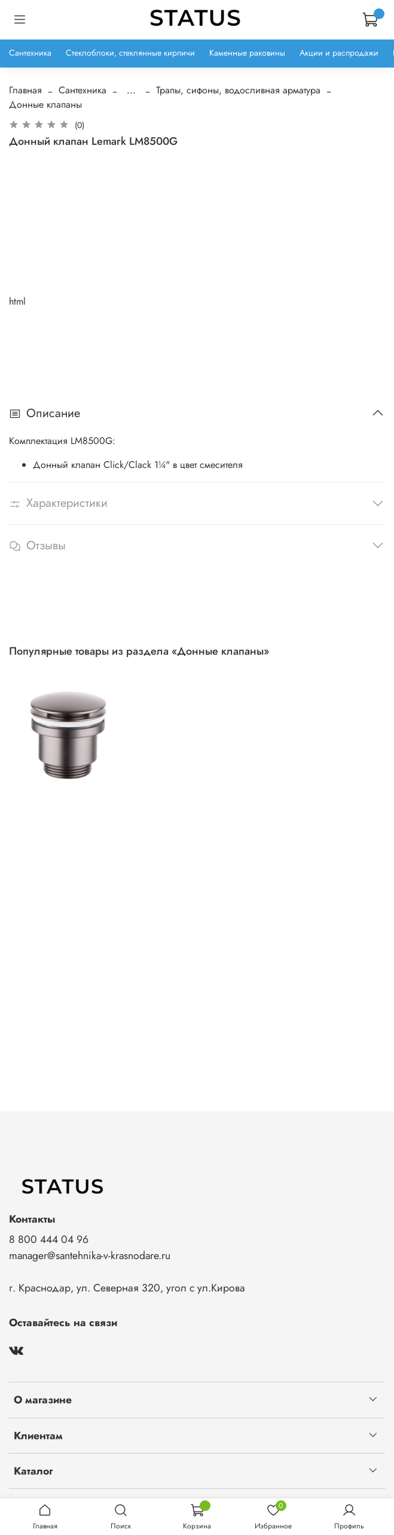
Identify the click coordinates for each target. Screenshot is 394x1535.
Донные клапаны (45, 104)
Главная (25, 90)
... (131, 90)
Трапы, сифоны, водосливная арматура (238, 90)
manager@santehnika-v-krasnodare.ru (89, 1255)
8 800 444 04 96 (48, 1239)
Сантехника (30, 53)
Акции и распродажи (339, 53)
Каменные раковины (247, 53)
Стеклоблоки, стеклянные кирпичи (130, 53)
